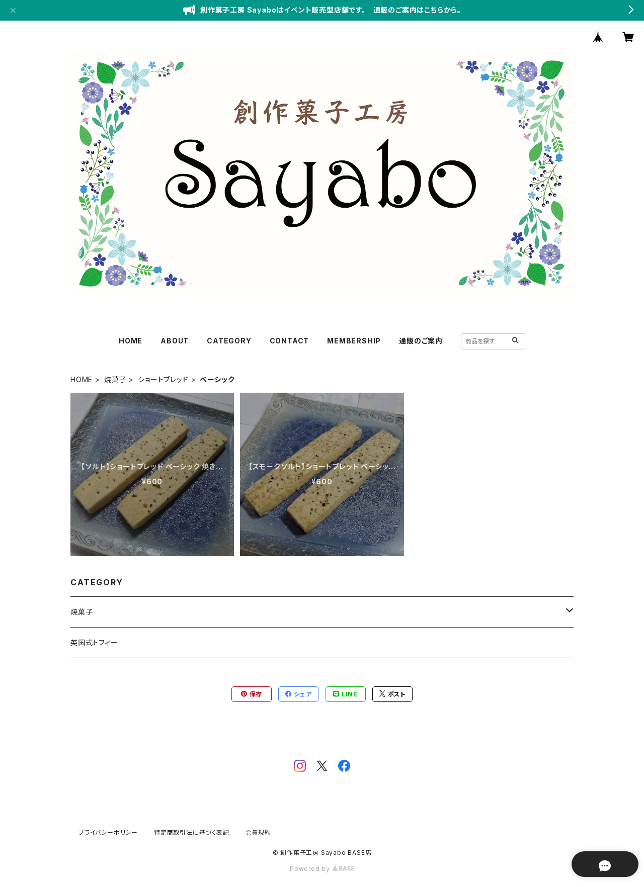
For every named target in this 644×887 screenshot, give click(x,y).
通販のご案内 (421, 340)
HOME (130, 340)
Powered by (322, 868)
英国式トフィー (94, 642)
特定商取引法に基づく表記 (191, 832)
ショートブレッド (163, 379)
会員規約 (258, 832)
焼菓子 (115, 379)
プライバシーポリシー (108, 832)
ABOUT (174, 340)
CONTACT (289, 340)
